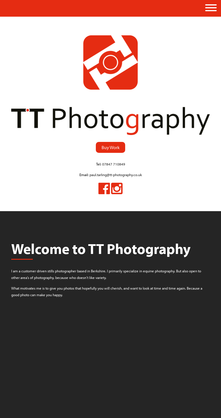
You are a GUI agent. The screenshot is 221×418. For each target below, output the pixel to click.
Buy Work (111, 147)
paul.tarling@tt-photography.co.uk (115, 174)
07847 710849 (113, 164)
